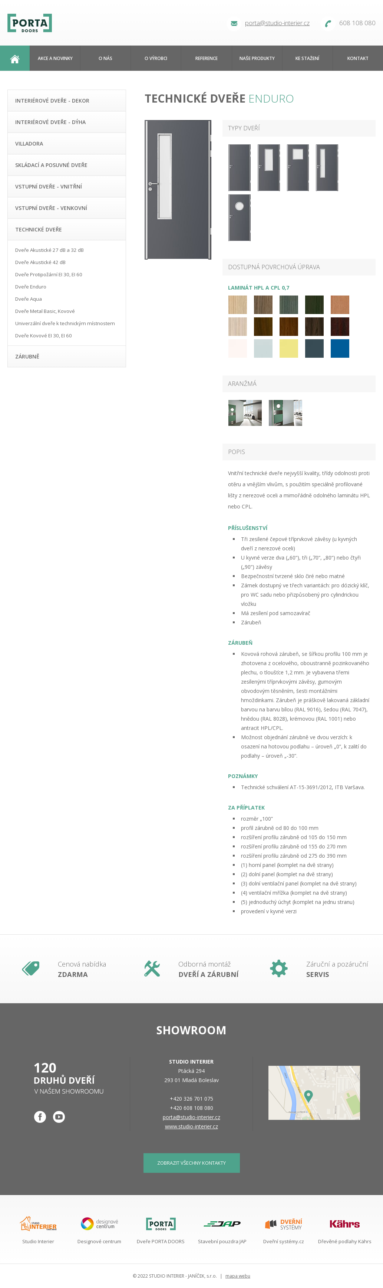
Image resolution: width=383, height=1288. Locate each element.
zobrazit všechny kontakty (191, 1162)
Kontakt (358, 58)
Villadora (29, 143)
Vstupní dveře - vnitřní (48, 186)
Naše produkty (257, 58)
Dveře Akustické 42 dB (40, 262)
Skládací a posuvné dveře (51, 164)
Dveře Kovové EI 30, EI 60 (43, 335)
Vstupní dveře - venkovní (51, 207)
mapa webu (237, 1276)
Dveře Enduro (30, 286)
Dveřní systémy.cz (283, 1241)
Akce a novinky (55, 58)
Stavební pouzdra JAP (222, 1241)
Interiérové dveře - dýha (50, 122)
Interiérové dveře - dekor (52, 100)
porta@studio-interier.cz (277, 23)
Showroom (191, 1030)
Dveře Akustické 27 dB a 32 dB (49, 250)
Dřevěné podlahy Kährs (345, 1241)
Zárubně (27, 356)
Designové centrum (99, 1241)
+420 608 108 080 (191, 1107)
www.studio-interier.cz (191, 1126)
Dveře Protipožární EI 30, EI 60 (48, 274)
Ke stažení (307, 58)
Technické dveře (38, 229)
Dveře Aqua (28, 299)
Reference (206, 58)
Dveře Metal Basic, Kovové (45, 311)
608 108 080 (357, 23)
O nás (105, 58)
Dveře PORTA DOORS (161, 1241)
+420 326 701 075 (191, 1098)
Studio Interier (38, 1241)
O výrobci (156, 58)
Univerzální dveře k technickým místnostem (65, 323)
